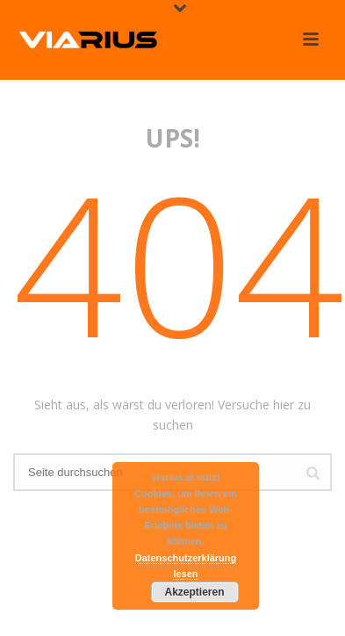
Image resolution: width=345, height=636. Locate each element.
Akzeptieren (194, 592)
